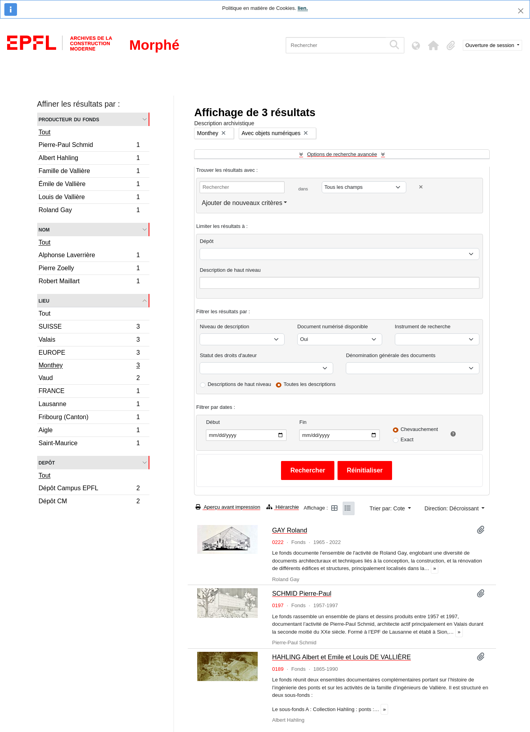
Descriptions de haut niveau (239, 384)
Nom (44, 229)
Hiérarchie (282, 507)
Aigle (89, 431)
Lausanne (89, 405)
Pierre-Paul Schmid (89, 146)
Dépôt (206, 241)
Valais (89, 340)
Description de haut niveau (230, 270)
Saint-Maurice (89, 444)
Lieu (44, 300)
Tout (45, 132)
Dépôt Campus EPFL (89, 489)
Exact (406, 439)
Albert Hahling (89, 159)
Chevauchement (419, 429)
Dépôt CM (89, 502)
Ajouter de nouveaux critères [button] (242, 202)
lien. (303, 8)
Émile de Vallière (89, 185)
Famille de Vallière (89, 172)
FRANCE (89, 392)
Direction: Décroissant (452, 508)
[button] (433, 45)
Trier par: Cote (388, 508)
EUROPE (89, 353)
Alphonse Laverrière (89, 256)
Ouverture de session (491, 45)
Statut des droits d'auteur (228, 355)
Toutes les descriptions (310, 384)
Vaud (89, 379)
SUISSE (89, 327)
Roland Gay (89, 210)
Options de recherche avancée (342, 154)
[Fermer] (521, 10)
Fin (302, 422)
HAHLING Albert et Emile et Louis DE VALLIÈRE (341, 656)
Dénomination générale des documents (390, 355)
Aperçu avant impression (228, 507)
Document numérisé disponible (332, 326)
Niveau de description (224, 326)
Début (213, 422)
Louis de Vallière (89, 198)
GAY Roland (289, 530)
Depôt (47, 462)
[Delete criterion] (421, 187)
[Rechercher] (336, 45)
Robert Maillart (89, 282)
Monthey (89, 366)
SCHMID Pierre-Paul (301, 593)
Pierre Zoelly (89, 269)
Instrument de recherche (423, 326)
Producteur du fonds (69, 119)
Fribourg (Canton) (89, 418)
